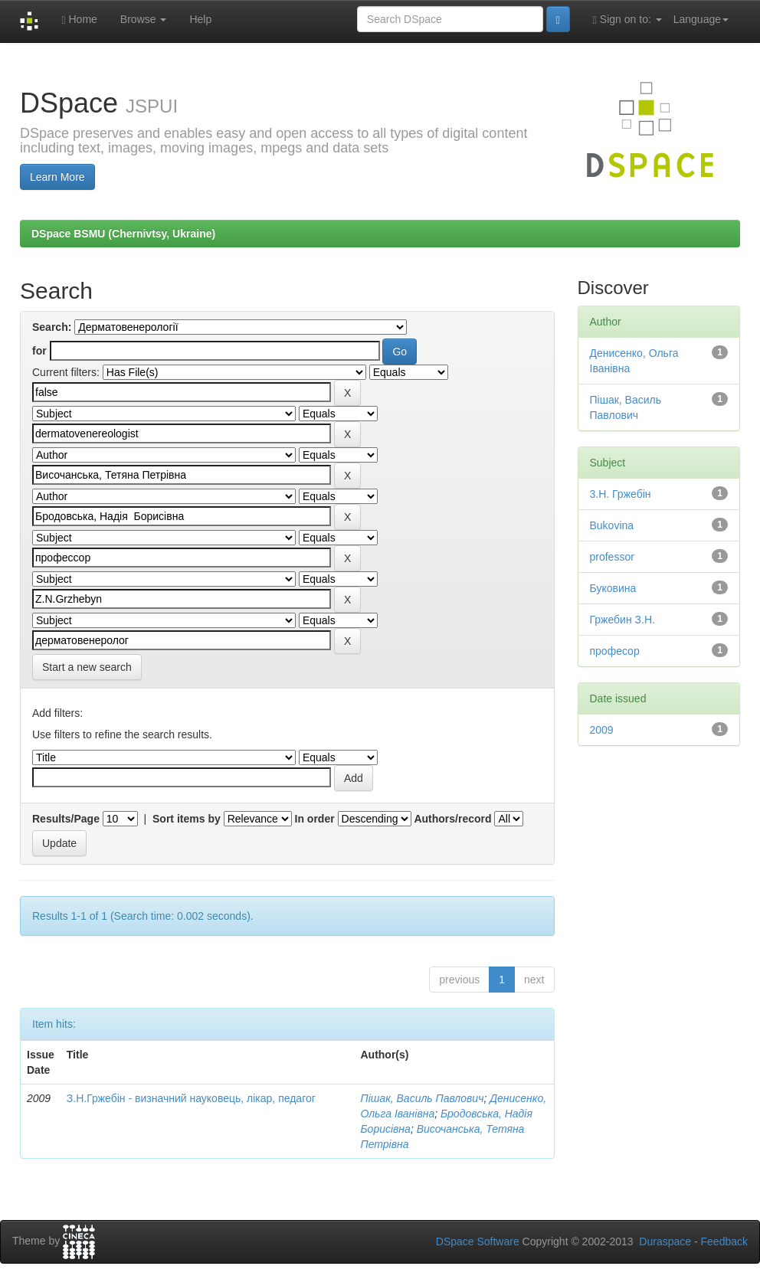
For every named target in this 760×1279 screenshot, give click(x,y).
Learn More (57, 177)
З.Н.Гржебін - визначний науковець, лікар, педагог (191, 1098)
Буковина (613, 588)
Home (79, 19)
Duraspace (665, 1241)
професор (615, 651)
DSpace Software (477, 1241)
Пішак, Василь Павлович (421, 1098)
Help (200, 19)
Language (701, 19)
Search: (51, 327)
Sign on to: (627, 19)
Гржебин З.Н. (622, 619)
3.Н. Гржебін (620, 494)
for (39, 351)
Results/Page (66, 819)
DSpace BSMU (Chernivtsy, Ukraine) (123, 233)
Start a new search (87, 667)
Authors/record (452, 819)
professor (612, 557)
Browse (143, 19)
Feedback (724, 1241)
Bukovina (612, 525)
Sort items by (186, 819)
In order (315, 819)
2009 (602, 730)
